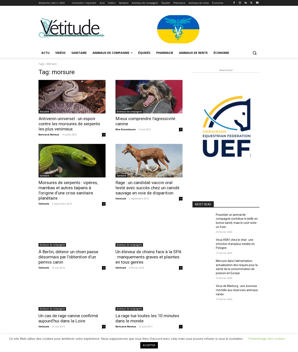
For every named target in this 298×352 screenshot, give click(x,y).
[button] (255, 53)
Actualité (44, 111)
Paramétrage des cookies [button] (267, 339)
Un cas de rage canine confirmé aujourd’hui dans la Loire (68, 318)
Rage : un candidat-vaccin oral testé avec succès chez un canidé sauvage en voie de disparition (147, 187)
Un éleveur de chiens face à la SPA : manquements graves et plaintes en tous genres (148, 257)
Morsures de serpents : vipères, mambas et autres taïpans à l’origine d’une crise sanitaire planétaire (68, 190)
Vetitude (43, 203)
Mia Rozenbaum (125, 129)
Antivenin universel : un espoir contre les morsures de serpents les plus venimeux (69, 123)
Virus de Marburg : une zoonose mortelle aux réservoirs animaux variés (237, 290)
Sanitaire (44, 175)
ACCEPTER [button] (149, 345)
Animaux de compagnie (129, 111)
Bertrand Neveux (48, 134)
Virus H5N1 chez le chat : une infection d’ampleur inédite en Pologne (235, 244)
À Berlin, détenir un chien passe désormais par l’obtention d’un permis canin (68, 257)
